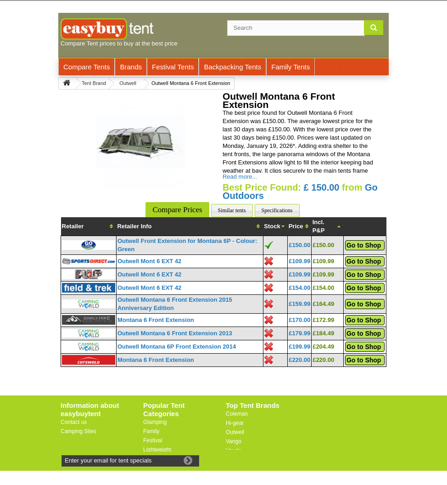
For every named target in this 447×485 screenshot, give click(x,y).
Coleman (237, 414)
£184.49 (323, 333)
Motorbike (155, 459)
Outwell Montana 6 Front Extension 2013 (174, 333)
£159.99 (299, 303)
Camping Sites (78, 431)
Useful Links (75, 440)
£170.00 (299, 319)
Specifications (277, 210)
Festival (152, 440)
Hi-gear (235, 423)
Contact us (74, 422)
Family (151, 431)
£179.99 (299, 333)
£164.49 (323, 303)
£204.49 (323, 346)
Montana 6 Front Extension (155, 319)
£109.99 (299, 261)
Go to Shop (363, 245)
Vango (233, 441)
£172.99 (323, 319)
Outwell (235, 432)
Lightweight (157, 449)
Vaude (233, 450)
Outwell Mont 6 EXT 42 (149, 261)
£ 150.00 (322, 187)
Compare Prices (177, 209)
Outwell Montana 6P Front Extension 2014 (176, 346)
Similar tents (232, 210)
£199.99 (299, 346)
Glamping (155, 422)
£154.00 (299, 287)
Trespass (237, 460)
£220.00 (299, 359)
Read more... (240, 176)
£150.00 (299, 245)
